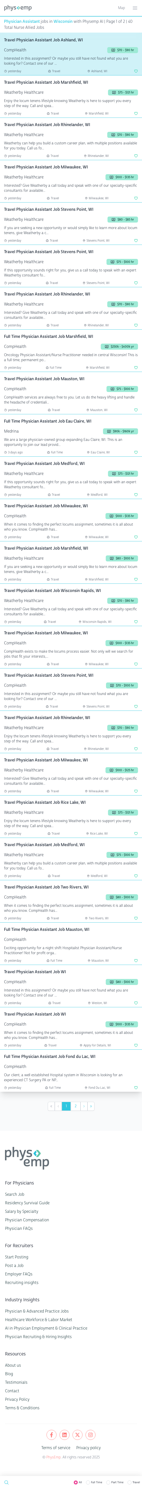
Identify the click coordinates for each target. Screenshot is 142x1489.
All (80, 1482)
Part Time (117, 1482)
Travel (136, 1482)
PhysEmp (53, 1457)
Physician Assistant (22, 21)
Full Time (96, 1482)
